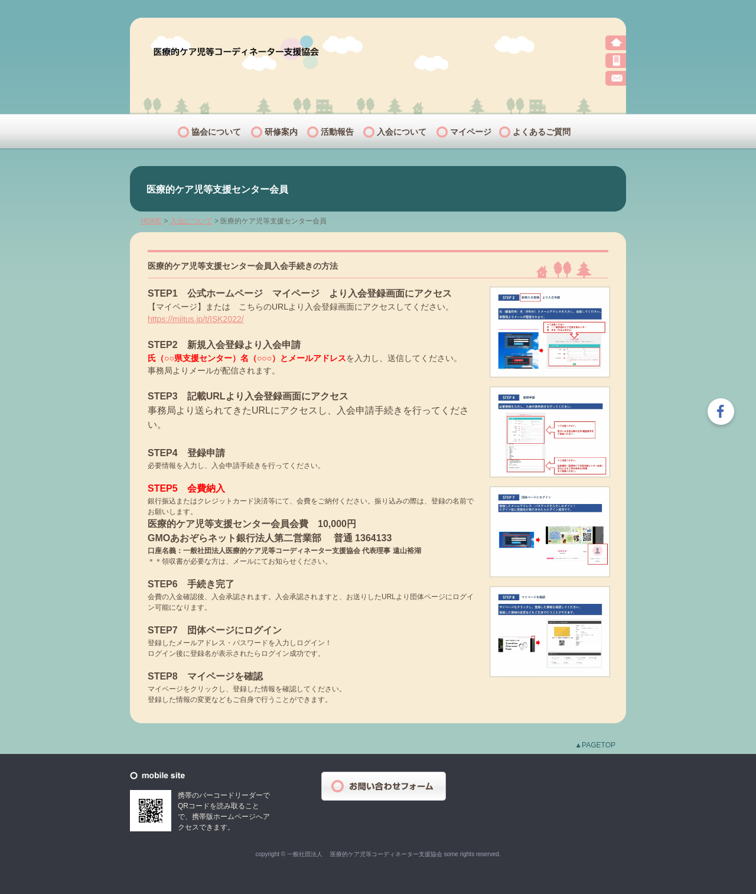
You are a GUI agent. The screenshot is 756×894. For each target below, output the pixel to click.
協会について (216, 131)
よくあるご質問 (542, 131)
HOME (151, 221)
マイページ (470, 131)
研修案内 (281, 131)
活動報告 (337, 131)
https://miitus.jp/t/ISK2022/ (196, 319)
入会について (401, 131)
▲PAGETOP (595, 745)
